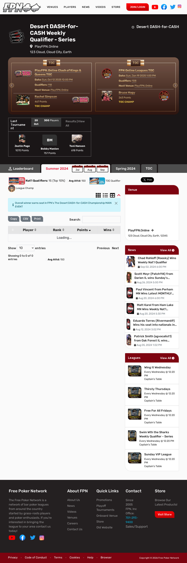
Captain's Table (153, 379)
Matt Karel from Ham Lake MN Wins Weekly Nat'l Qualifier (155, 309)
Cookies (75, 557)
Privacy (13, 557)
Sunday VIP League (157, 454)
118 (50, 84)
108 (134, 80)
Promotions (104, 500)
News (86, 7)
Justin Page (22, 146)
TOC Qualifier (113, 180)
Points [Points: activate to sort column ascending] (84, 230)
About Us (73, 500)
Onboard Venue (107, 515)
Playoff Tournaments (105, 508)
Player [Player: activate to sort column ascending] (29, 230)
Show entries (27, 248)
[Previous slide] (11, 85)
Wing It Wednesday (157, 367)
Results (71, 121)
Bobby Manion (50, 148)
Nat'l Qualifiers (36, 180)
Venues (52, 7)
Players (70, 7)
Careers (72, 523)
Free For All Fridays (158, 410)
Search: (95, 219)
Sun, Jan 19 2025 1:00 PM (141, 75)
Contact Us (74, 529)
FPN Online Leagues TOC (136, 70)
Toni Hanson (77, 146)
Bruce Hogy (127, 92)
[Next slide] (175, 85)
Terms (58, 557)
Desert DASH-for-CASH (157, 27)
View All (167, 250)
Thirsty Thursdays (157, 389)
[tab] (57, 168)
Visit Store (164, 514)
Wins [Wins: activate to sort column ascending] (109, 230)
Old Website (104, 527)
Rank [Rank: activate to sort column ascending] (58, 230)
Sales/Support (137, 527)
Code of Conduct (36, 557)
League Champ (25, 188)
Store (116, 7)
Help (90, 557)
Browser (106, 557)
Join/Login (137, 7)
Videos (101, 7)
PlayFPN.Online (44, 46)
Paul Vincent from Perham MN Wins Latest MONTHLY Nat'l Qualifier (154, 293)
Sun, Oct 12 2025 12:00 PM (57, 79)
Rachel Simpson (46, 97)
